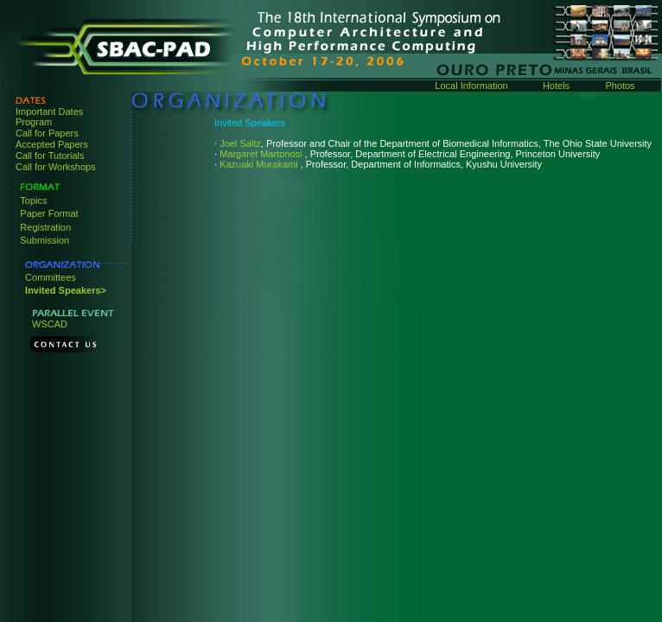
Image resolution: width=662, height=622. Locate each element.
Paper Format (49, 213)
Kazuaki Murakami (260, 164)
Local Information (471, 85)
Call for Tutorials (50, 155)
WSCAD (49, 324)
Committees (50, 277)
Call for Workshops (56, 167)
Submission (44, 240)
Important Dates (49, 111)
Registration (45, 227)
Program (34, 122)
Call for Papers (47, 133)
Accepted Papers (52, 144)
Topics (33, 200)
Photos (619, 85)
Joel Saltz (240, 143)
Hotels (556, 85)
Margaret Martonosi (262, 154)
